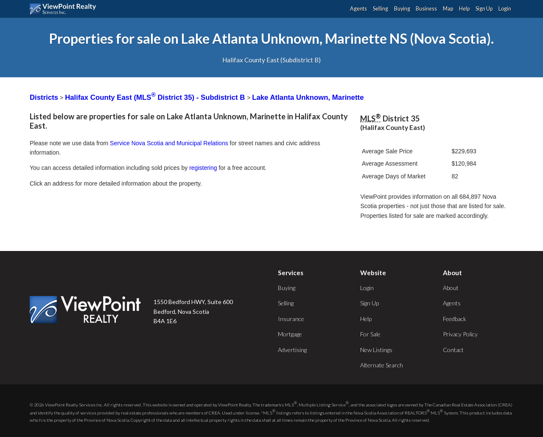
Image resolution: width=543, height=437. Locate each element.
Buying (402, 9)
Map (448, 9)
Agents (358, 9)
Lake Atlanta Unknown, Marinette (308, 97)
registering (203, 167)
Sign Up (484, 9)
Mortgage (290, 334)
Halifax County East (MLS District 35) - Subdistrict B (156, 97)
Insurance (291, 318)
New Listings (376, 349)
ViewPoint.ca (65, 8)
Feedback (454, 318)
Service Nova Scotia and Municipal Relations (169, 143)
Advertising (292, 349)
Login (504, 9)
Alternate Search (381, 365)
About (451, 287)
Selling (380, 9)
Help (464, 9)
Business (426, 9)
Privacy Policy (460, 334)
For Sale (370, 334)
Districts (44, 97)
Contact (453, 349)
